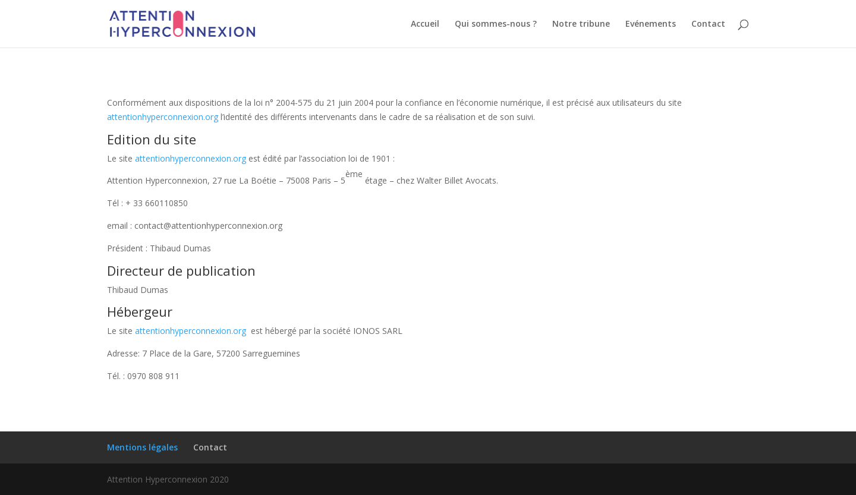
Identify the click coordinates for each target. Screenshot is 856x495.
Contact (708, 24)
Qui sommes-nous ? (496, 24)
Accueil (425, 24)
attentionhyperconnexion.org (162, 116)
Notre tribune (581, 24)
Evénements (650, 24)
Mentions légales (142, 447)
